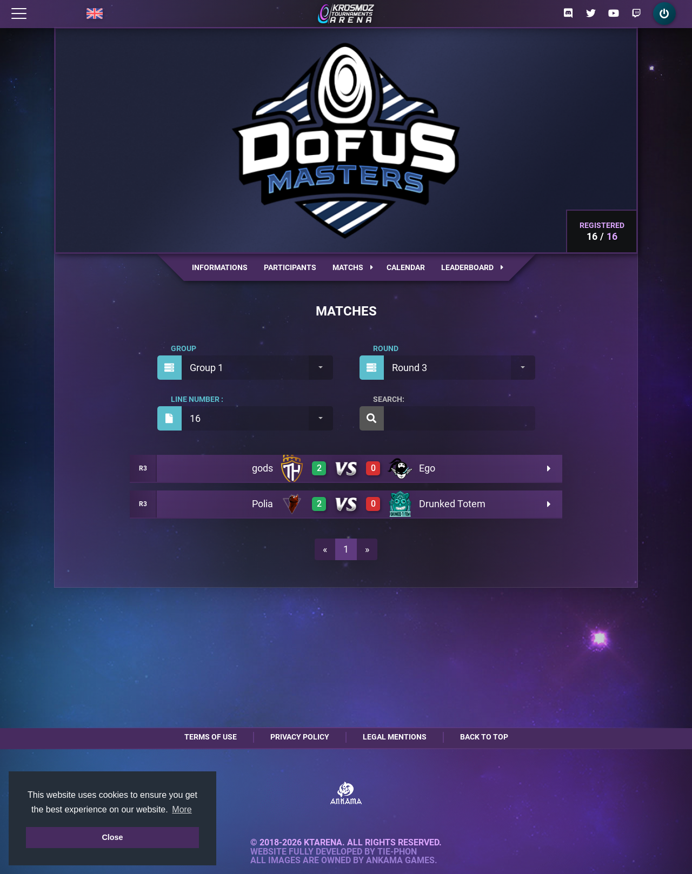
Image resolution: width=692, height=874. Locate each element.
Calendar (406, 267)
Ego (427, 468)
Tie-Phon (397, 852)
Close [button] (112, 837)
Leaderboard (472, 267)
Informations (220, 267)
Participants (290, 267)
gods (262, 468)
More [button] (181, 809)
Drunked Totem (452, 503)
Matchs (352, 267)
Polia (262, 503)
